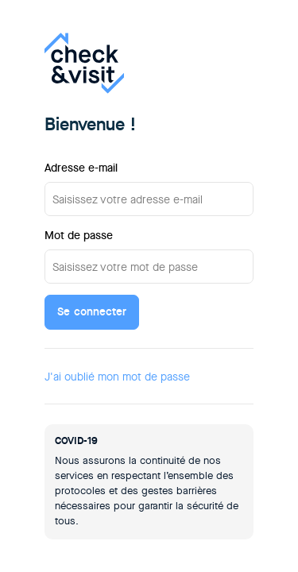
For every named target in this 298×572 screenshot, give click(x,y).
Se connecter (91, 311)
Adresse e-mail (81, 167)
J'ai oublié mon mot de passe (117, 376)
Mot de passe (79, 235)
